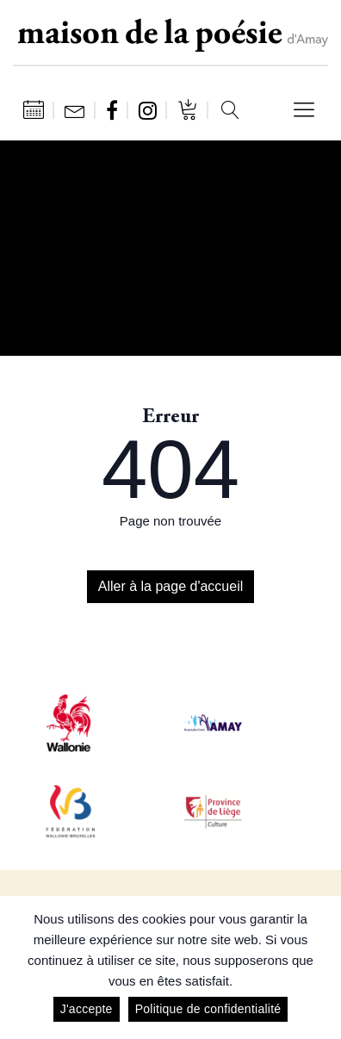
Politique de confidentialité (208, 1009)
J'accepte (86, 1009)
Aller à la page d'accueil (171, 586)
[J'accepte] (319, 967)
